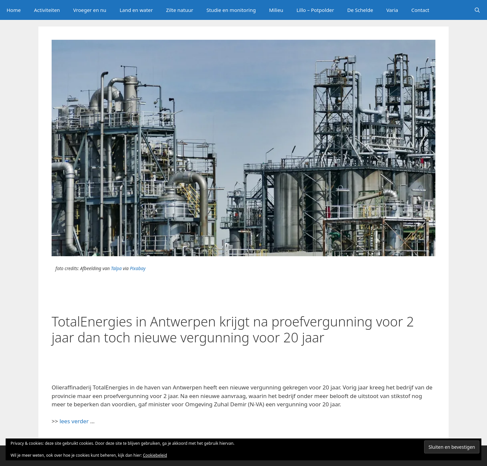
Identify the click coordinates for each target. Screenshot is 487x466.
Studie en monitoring (231, 10)
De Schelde (360, 10)
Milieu (276, 10)
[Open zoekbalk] (477, 10)
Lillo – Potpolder (315, 10)
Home (14, 10)
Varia (392, 10)
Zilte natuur (179, 10)
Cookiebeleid (155, 455)
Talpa (116, 268)
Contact (420, 10)
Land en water (136, 10)
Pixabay (137, 268)
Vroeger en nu (89, 10)
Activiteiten (47, 10)
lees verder (74, 421)
